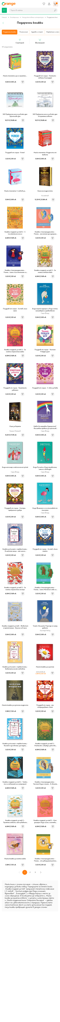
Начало (4, 17)
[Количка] (55, 3)
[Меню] (4, 10)
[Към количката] (55, 3)
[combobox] (30, 10)
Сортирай (20, 41)
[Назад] (3, 23)
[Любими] (44, 4)
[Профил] (49, 4)
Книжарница (14, 17)
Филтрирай (40, 41)
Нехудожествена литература (33, 17)
